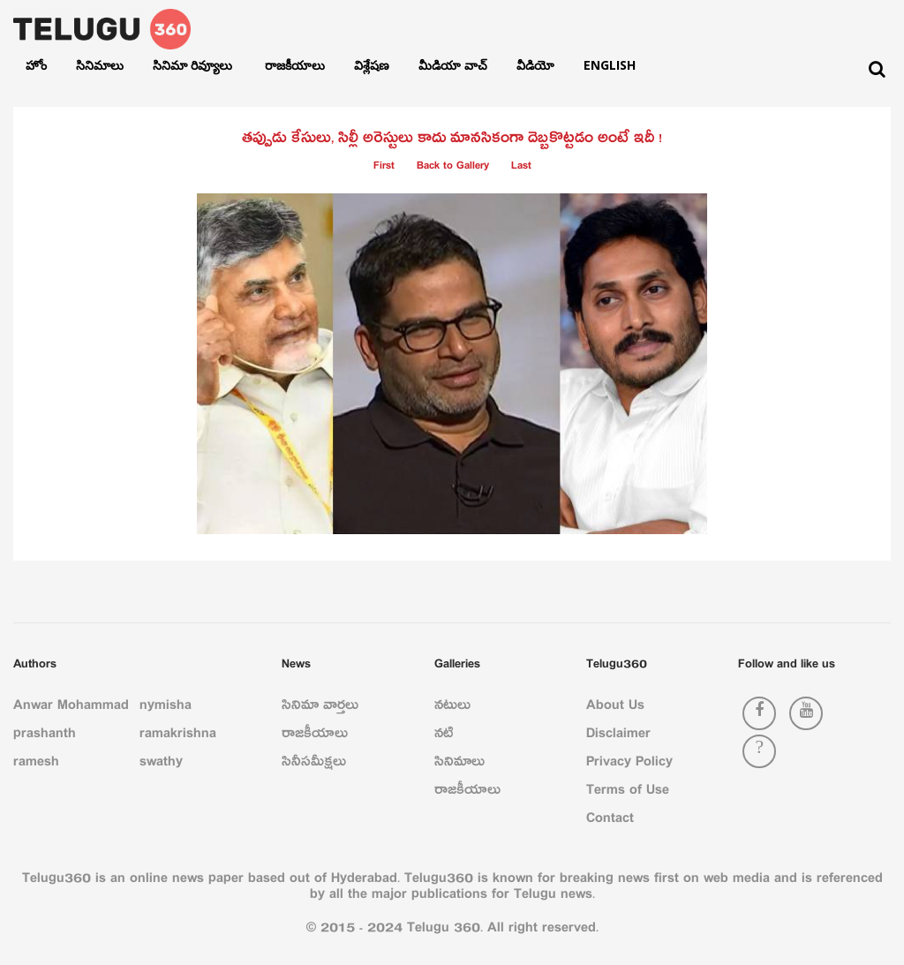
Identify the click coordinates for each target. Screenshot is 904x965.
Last (521, 167)
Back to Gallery (453, 167)
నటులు (452, 708)
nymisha (165, 708)
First (384, 167)
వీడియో (535, 65)
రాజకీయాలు (295, 65)
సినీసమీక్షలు (314, 764)
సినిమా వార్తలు (320, 708)
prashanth (44, 736)
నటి (444, 736)
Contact (610, 821)
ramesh (36, 764)
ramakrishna (177, 736)
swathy (161, 764)
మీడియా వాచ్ (452, 65)
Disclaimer (618, 736)
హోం (36, 65)
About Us (615, 708)
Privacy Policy (629, 764)
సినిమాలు (100, 65)
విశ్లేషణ (371, 65)
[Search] (877, 69)
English (610, 65)
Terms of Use (627, 793)
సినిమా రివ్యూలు (194, 65)
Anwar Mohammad (71, 708)
